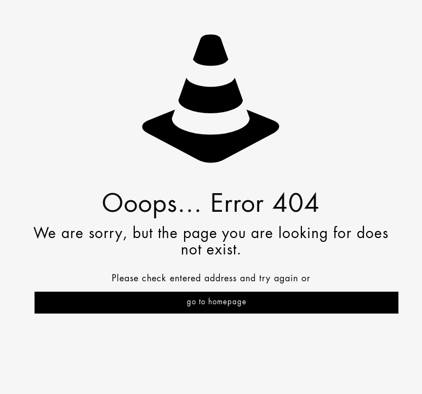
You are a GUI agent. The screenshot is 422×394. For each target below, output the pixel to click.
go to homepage (217, 302)
